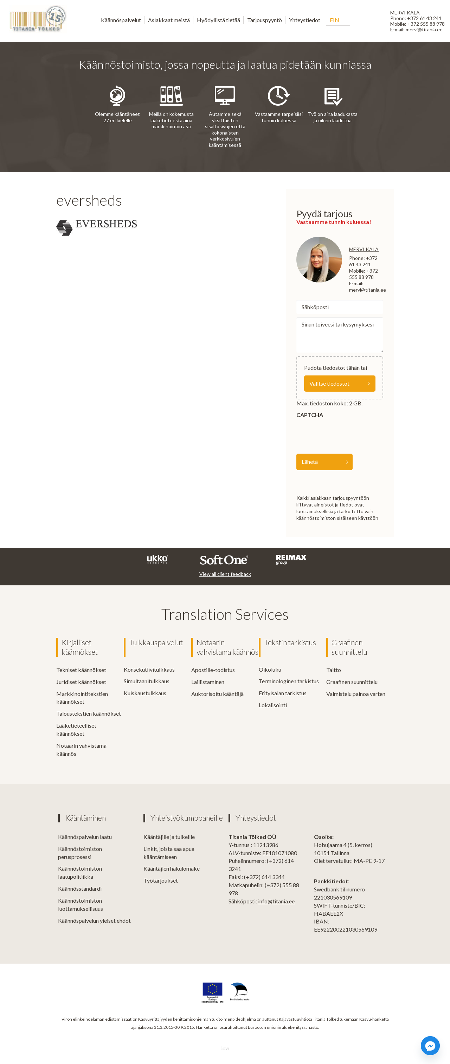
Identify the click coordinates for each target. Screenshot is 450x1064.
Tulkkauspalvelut (156, 642)
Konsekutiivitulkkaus (149, 669)
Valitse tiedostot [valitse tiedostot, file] (329, 383)
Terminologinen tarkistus (289, 681)
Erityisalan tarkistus (283, 693)
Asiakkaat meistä (169, 20)
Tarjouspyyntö (264, 20)
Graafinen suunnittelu (349, 647)
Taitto (333, 669)
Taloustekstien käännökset (88, 713)
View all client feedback (225, 574)
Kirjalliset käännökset (80, 647)
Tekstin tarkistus (290, 642)
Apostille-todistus (213, 669)
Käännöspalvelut (121, 20)
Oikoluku (270, 669)
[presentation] (349, 434)
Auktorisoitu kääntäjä (217, 693)
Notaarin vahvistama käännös (227, 647)
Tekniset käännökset (81, 669)
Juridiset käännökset (81, 681)
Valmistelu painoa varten (355, 693)
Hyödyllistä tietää (218, 20)
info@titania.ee (276, 900)
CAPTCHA (309, 414)
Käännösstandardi (80, 888)
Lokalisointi (273, 705)
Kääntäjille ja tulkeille (169, 836)
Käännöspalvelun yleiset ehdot (94, 920)
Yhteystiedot (304, 20)
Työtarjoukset (160, 880)
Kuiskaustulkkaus (145, 693)
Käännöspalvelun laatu (85, 836)
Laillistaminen (207, 681)
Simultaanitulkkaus (146, 681)
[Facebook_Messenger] (430, 1045)
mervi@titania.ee (424, 29)
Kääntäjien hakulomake (171, 868)
